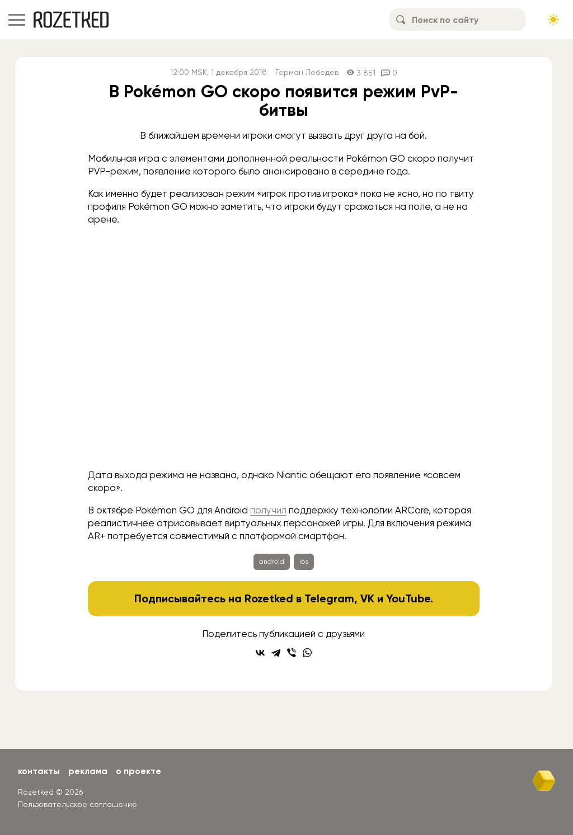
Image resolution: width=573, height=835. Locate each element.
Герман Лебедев (307, 72)
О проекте (138, 771)
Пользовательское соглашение (77, 804)
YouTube (408, 598)
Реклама (87, 771)
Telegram (329, 598)
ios (303, 561)
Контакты (39, 771)
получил (268, 510)
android (271, 561)
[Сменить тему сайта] (553, 19)
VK (367, 598)
